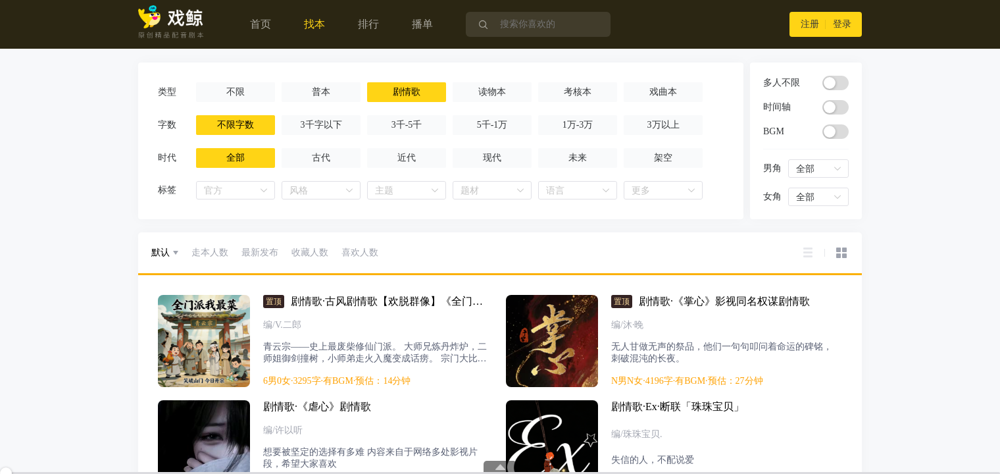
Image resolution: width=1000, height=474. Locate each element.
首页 (260, 24)
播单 (422, 24)
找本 (314, 24)
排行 (368, 24)
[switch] (835, 83)
